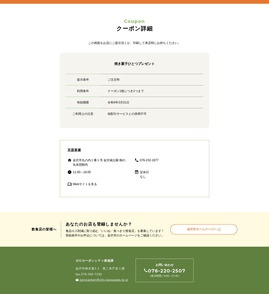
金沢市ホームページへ (204, 229)
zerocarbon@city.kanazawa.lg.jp (104, 279)
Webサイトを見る (85, 184)
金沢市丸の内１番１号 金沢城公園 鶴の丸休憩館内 (99, 162)
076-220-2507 (166, 271)
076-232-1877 (149, 160)
